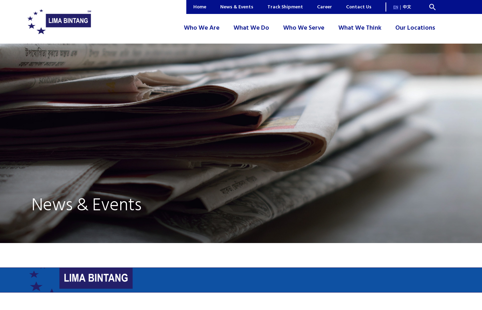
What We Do (251, 28)
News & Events (236, 7)
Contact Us (359, 7)
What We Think (359, 28)
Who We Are (202, 28)
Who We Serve (303, 28)
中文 (407, 7)
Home (199, 7)
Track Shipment (285, 7)
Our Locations (415, 28)
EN (395, 7)
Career (324, 7)
